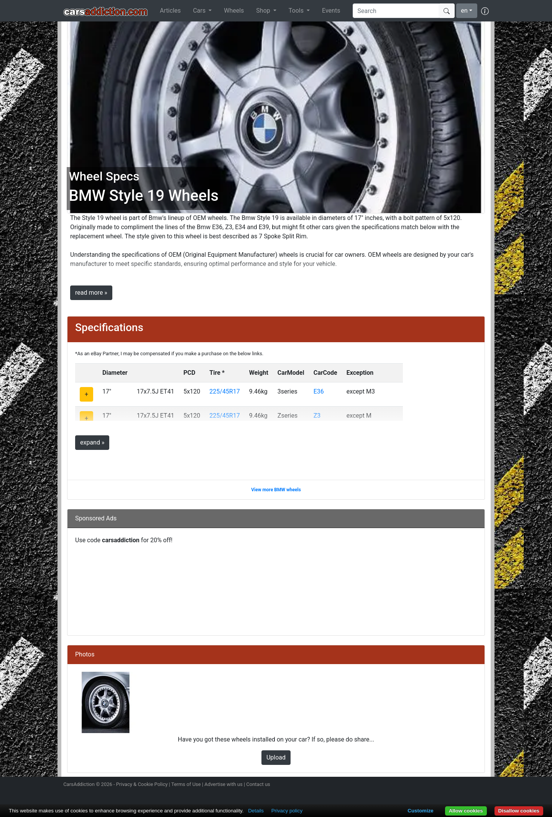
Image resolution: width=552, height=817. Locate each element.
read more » (91, 292)
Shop (263, 10)
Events (331, 10)
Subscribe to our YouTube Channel (484, 785)
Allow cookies (466, 811)
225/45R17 (224, 391)
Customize (420, 811)
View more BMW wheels (276, 489)
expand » (92, 442)
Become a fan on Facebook (457, 785)
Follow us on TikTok (470, 785)
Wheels (234, 10)
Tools (297, 10)
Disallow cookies (518, 811)
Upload (276, 757)
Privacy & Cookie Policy (142, 784)
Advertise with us (223, 784)
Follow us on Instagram (430, 785)
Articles (170, 10)
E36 (319, 391)
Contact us (258, 784)
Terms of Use (186, 784)
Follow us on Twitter (443, 785)
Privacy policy (286, 811)
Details (256, 811)
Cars (200, 10)
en (464, 10)
